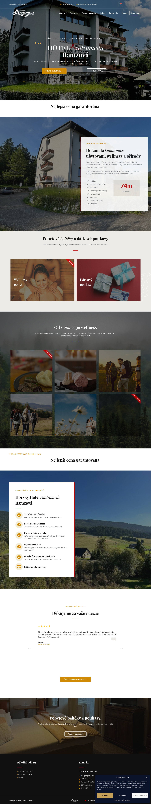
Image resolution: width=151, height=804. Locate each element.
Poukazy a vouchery (89, 13)
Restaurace (74, 13)
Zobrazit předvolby (140, 795)
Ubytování (62, 13)
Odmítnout (122, 795)
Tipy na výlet (113, 13)
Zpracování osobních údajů (122, 800)
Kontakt (124, 13)
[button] (147, 777)
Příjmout (105, 795)
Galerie (102, 13)
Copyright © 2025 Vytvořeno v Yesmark (21, 801)
